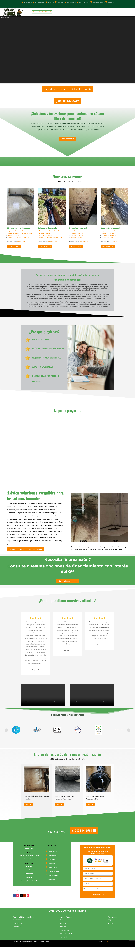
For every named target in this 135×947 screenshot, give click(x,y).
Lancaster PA (17, 927)
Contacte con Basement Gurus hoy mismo (25, 549)
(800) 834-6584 (66, 101)
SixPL (106, 942)
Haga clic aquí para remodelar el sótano (66, 89)
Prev (6, 730)
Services (85, 12)
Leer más (28, 804)
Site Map (110, 923)
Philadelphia (17, 920)
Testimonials (98, 12)
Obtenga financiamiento (67, 581)
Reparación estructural (110, 228)
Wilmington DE (18, 923)
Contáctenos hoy (67, 139)
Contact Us (64, 937)
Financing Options (107, 12)
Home (73, 12)
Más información (13, 246)
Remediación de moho (79, 228)
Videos (91, 12)
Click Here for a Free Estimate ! (42, 12)
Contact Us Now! (118, 12)
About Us (79, 12)
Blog (109, 920)
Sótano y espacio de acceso (18, 228)
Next (128, 730)
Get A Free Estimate (98, 895)
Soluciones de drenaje (47, 228)
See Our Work (127, 12)
